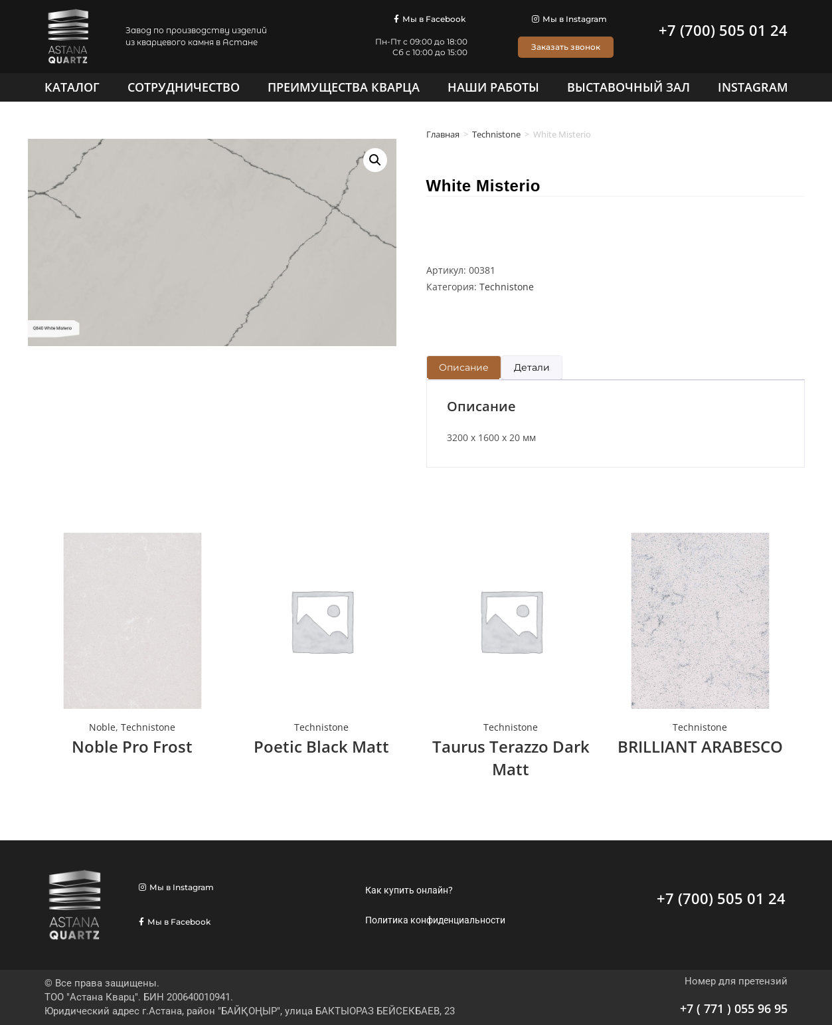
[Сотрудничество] (183, 87)
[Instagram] (753, 87)
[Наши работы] (493, 87)
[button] (375, 160)
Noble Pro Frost (132, 746)
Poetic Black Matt (321, 746)
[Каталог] (72, 87)
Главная (442, 134)
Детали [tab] (532, 367)
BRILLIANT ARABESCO (700, 746)
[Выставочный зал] (628, 87)
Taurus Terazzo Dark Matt (511, 757)
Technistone (496, 134)
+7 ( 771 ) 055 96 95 (734, 1008)
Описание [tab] (464, 367)
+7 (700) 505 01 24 (723, 30)
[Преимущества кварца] (343, 87)
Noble (102, 727)
